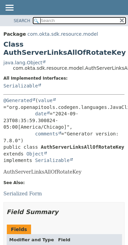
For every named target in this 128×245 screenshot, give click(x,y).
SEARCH (22, 20)
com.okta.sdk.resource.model (62, 34)
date (41, 113)
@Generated (17, 100)
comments (46, 133)
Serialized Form (22, 193)
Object (35, 154)
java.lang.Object (22, 62)
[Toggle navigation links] (9, 8)
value (45, 100)
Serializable (20, 85)
